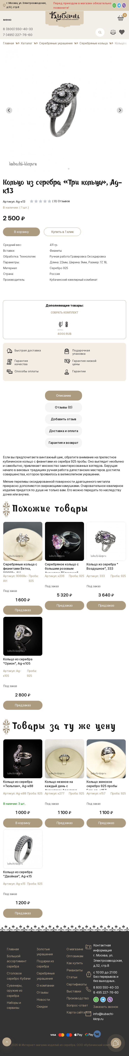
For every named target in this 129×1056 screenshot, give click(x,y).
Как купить (75, 963)
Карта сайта (76, 1012)
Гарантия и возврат (63, 443)
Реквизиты (75, 970)
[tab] (63, 169)
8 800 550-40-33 (106, 987)
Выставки (74, 991)
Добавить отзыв (63, 419)
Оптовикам (75, 956)
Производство (78, 998)
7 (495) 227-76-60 (17, 35)
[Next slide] (120, 110)
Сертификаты (77, 984)
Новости (43, 999)
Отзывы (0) (63, 407)
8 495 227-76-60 (106, 992)
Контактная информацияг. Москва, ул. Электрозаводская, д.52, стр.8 (108, 955)
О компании (45, 985)
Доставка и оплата (63, 431)
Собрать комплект (64, 312)
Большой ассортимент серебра (17, 961)
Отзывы (42, 992)
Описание (63, 395)
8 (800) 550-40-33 (18, 29)
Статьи (72, 977)
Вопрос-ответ (77, 1005)
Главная (13, 949)
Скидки (42, 1006)
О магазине (75, 949)
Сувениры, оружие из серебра (14, 991)
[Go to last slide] (9, 110)
